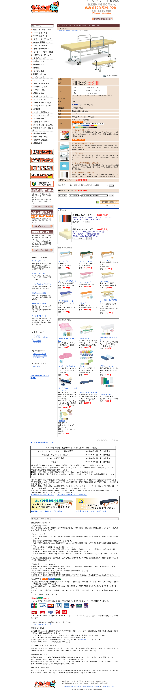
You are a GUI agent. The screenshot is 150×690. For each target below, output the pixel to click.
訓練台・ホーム (39, 74)
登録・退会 (36, 367)
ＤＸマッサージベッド (42, 39)
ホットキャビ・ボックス (43, 125)
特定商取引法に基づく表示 (73, 686)
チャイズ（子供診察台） (68, 281)
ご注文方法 (36, 335)
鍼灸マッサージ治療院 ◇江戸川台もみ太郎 (39, 356)
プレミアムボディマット (88, 392)
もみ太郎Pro (60, 30)
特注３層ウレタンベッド (43, 30)
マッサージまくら (40, 96)
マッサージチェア (40, 87)
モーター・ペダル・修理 (43, 52)
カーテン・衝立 (106, 394)
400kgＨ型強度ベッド (41, 42)
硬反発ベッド (38, 65)
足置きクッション (106, 366)
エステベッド (38, 80)
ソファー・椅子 (39, 90)
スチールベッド (85, 282)
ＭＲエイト (83, 303)
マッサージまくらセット (68, 366)
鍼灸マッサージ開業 (39, 293)
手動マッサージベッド (42, 55)
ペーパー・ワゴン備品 (42, 103)
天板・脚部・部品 (40, 137)
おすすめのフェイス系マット (42, 284)
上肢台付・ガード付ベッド (73, 30)
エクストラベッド (40, 45)
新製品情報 (37, 143)
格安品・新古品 (39, 133)
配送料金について (85, 639)
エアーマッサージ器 (41, 115)
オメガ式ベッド (39, 58)
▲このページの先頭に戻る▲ (42, 442)
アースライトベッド (41, 33)
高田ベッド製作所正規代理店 (91, 686)
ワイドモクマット (86, 261)
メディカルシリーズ (41, 84)
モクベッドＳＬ (106, 260)
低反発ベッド (38, 61)
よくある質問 (37, 341)
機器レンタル (38, 93)
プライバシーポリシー (107, 686)
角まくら (82, 366)
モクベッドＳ (64, 261)
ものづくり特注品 (40, 140)
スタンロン (104, 281)
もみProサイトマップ (39, 354)
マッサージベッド (38, 261)
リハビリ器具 (38, 71)
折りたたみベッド (40, 36)
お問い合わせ (37, 343)
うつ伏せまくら (39, 99)
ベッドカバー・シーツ (42, 106)
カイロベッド (38, 77)
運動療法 (36, 68)
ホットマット (84, 339)
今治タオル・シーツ (41, 122)
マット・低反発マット (42, 112)
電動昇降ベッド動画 (39, 303)
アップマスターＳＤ (66, 301)
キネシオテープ (39, 118)
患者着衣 (36, 109)
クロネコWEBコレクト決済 (41, 624)
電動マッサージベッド (42, 49)
